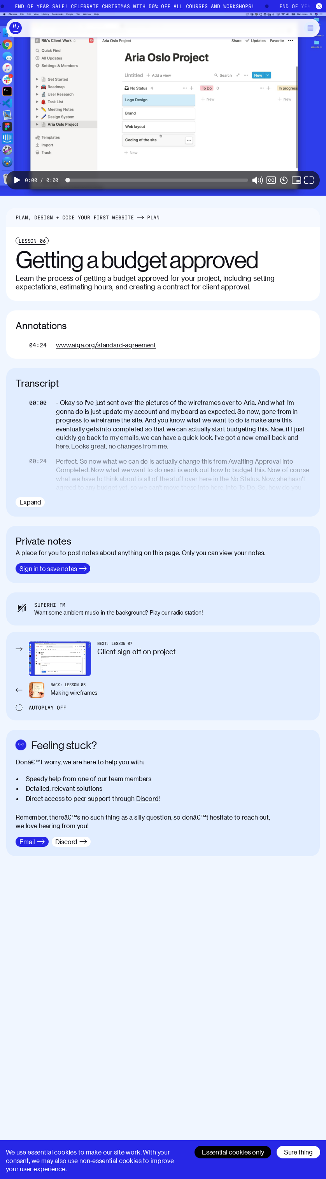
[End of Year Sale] (163, 6)
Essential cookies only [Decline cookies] (233, 1152)
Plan (153, 217)
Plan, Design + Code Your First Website (75, 217)
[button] (17, 180)
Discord (147, 798)
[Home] (15, 28)
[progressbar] (41, 180)
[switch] (271, 180)
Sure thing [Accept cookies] (298, 1152)
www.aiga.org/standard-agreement (106, 345)
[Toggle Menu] (310, 28)
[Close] (319, 6)
